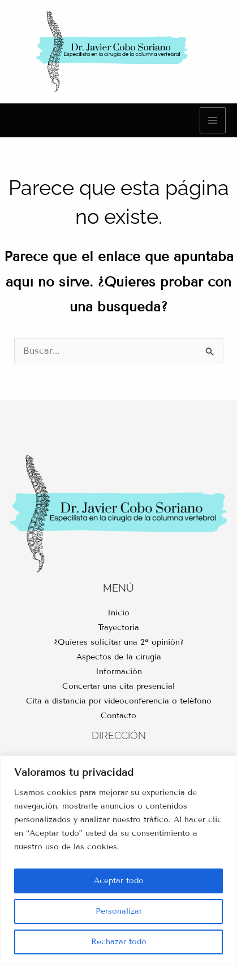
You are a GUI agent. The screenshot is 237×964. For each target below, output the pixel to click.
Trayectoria (118, 627)
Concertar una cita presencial (118, 686)
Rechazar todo (118, 941)
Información (119, 671)
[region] (118, 859)
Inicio (118, 613)
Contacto (118, 715)
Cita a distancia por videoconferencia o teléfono (119, 701)
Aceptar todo (119, 880)
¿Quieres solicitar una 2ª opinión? (119, 642)
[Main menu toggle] (213, 120)
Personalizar (119, 911)
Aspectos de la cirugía (118, 657)
